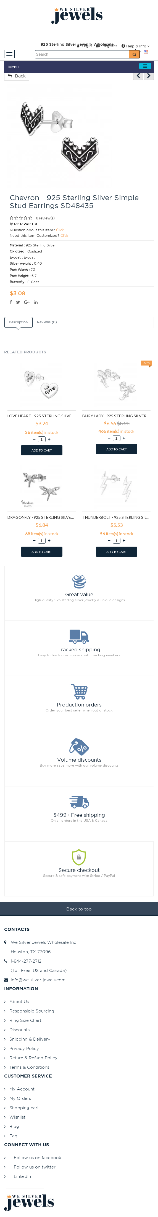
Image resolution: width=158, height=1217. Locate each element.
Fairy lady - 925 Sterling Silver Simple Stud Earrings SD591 (116, 415)
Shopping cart (24, 1107)
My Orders (20, 1098)
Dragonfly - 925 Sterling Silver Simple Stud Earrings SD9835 (41, 517)
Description (18, 322)
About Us (19, 1001)
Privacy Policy (24, 1048)
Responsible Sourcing (31, 1011)
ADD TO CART (41, 450)
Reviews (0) (47, 322)
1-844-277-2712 (22, 961)
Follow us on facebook (37, 1157)
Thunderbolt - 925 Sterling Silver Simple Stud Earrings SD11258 (116, 517)
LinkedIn (22, 1176)
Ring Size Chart (25, 1020)
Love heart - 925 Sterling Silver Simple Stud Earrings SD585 (41, 415)
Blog (14, 1126)
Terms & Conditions (29, 1067)
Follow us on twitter (35, 1167)
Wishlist (17, 1117)
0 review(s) (45, 218)
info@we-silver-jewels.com (34, 979)
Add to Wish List (23, 224)
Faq (13, 1135)
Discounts (19, 1029)
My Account (22, 1089)
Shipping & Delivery (29, 1039)
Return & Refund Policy (33, 1057)
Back (17, 76)
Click (60, 230)
